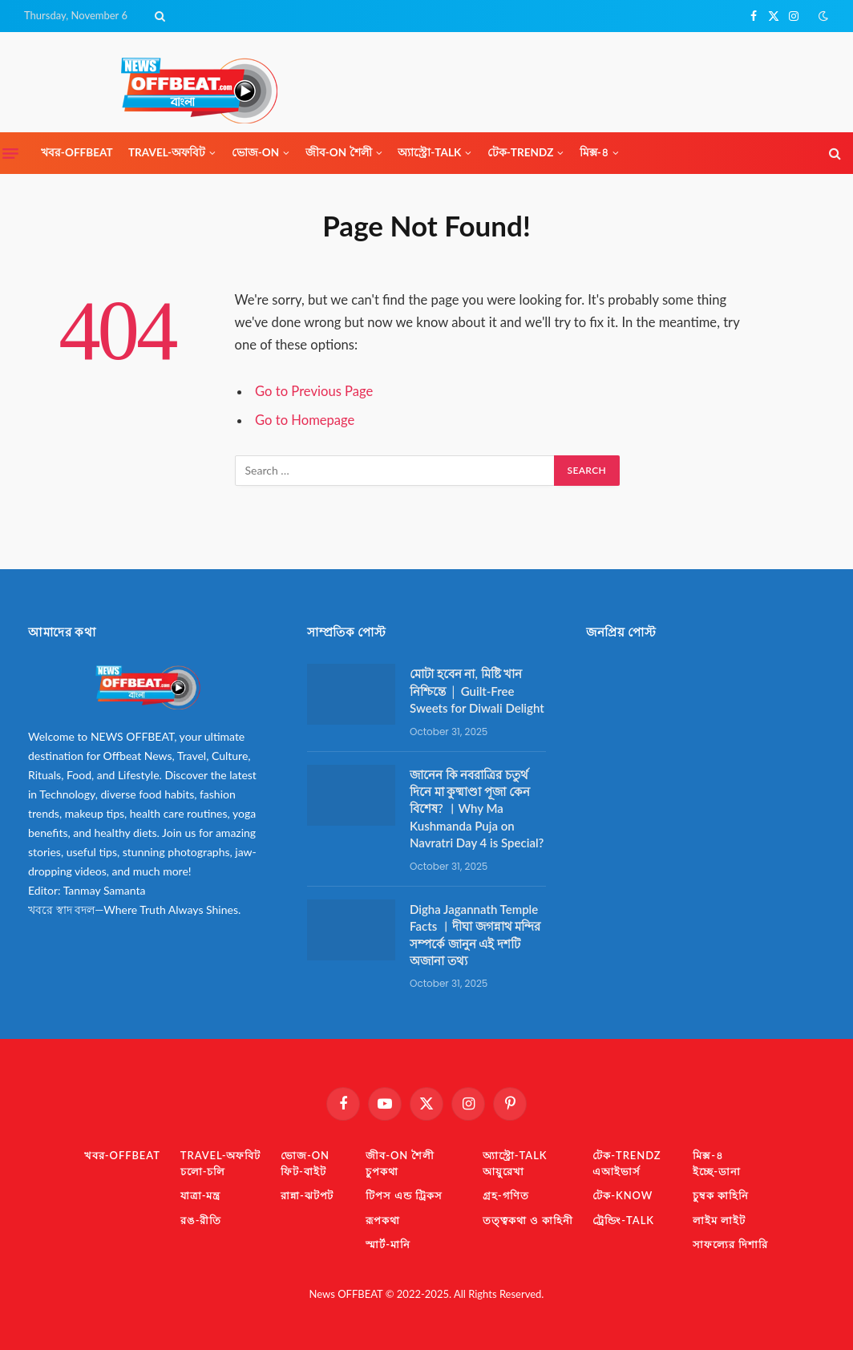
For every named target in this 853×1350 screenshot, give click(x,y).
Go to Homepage (304, 420)
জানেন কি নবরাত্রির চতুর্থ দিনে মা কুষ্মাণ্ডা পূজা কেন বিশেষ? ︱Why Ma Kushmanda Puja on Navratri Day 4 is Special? (477, 809)
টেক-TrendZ (520, 152)
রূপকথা (383, 1220)
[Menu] (10, 153)
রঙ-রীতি (200, 1220)
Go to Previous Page (314, 391)
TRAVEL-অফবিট (166, 152)
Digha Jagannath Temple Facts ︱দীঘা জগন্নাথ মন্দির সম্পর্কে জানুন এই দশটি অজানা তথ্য (475, 935)
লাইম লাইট (719, 1220)
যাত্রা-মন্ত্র (200, 1195)
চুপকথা (382, 1171)
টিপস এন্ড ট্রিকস (404, 1195)
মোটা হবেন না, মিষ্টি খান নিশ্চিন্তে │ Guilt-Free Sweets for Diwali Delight (477, 690)
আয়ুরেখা (503, 1171)
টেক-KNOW (622, 1195)
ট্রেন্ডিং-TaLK (622, 1220)
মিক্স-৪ (594, 152)
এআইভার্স (616, 1171)
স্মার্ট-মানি (388, 1244)
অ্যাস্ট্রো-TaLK (429, 152)
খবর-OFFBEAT (77, 152)
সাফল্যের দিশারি (730, 1244)
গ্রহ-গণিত (506, 1195)
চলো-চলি (202, 1171)
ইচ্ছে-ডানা (716, 1171)
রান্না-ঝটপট (307, 1195)
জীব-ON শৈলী (338, 152)
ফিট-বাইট (303, 1171)
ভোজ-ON (256, 152)
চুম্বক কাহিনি (721, 1195)
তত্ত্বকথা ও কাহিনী (527, 1220)
